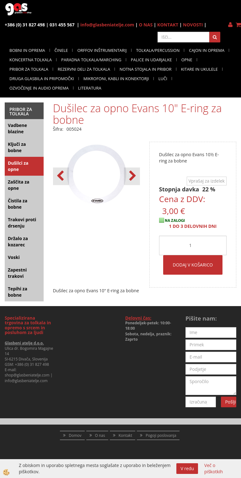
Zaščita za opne (18, 185)
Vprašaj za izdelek (207, 181)
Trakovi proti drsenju (22, 223)
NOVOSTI (193, 25)
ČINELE (61, 50)
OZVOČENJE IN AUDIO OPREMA (39, 88)
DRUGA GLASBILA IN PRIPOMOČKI (41, 78)
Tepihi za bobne (17, 292)
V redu (187, 468)
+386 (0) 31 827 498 (32, 364)
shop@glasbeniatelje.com (27, 375)
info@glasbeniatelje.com (107, 25)
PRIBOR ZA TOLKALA (28, 69)
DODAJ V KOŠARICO (193, 265)
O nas (100, 435)
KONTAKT (167, 25)
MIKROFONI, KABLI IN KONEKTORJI (116, 78)
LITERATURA (89, 88)
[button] (132, 176)
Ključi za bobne (17, 147)
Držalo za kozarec (18, 241)
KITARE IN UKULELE (199, 69)
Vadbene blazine (17, 128)
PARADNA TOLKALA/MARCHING (91, 60)
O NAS (146, 25)
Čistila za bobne (17, 204)
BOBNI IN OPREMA (27, 50)
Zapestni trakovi (17, 273)
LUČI (162, 78)
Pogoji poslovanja (161, 435)
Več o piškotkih (213, 468)
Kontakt (125, 435)
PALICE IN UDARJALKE (151, 60)
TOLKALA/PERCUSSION (158, 50)
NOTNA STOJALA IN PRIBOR (146, 69)
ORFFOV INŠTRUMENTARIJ (101, 50)
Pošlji (230, 402)
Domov (75, 435)
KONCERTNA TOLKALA (30, 60)
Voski (14, 257)
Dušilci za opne (18, 166)
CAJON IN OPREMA (206, 50)
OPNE (186, 60)
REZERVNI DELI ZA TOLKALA (84, 69)
